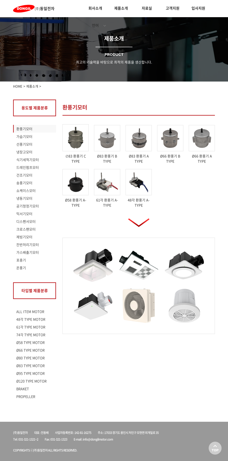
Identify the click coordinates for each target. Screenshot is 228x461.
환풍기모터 (24, 128)
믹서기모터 (24, 213)
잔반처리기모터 (27, 244)
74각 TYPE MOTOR (30, 334)
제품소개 (121, 8)
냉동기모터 (24, 198)
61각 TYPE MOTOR (30, 327)
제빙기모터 (24, 236)
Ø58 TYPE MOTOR (30, 342)
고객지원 (172, 8)
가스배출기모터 (27, 252)
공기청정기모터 (27, 206)
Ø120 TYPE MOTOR (31, 381)
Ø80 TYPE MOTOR (30, 357)
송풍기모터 (24, 182)
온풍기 (21, 267)
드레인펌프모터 (27, 167)
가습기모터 (24, 136)
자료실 (147, 8)
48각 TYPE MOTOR (30, 319)
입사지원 (198, 8)
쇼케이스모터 (26, 190)
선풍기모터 (24, 144)
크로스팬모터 (26, 229)
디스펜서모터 (26, 221)
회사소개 (95, 8)
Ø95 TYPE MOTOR (30, 373)
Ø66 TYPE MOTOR (30, 350)
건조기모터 (24, 175)
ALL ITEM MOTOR (30, 311)
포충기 (21, 260)
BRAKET (22, 388)
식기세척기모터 (27, 159)
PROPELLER (25, 396)
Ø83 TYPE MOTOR (30, 365)
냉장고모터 (24, 151)
